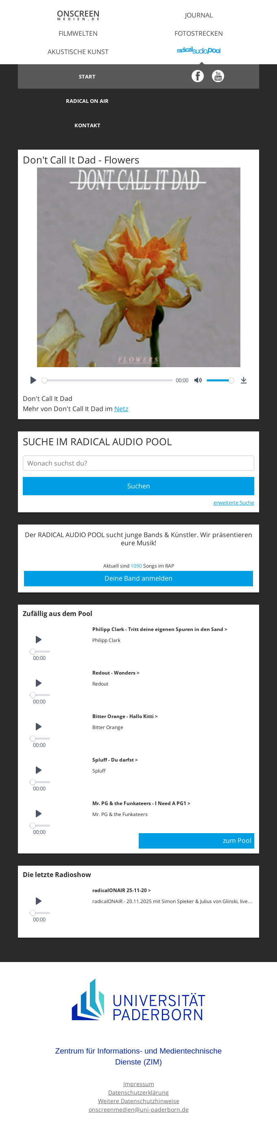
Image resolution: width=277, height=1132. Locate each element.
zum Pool (237, 816)
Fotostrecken (198, 33)
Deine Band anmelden (138, 553)
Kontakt (78, 100)
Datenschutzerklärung (138, 1067)
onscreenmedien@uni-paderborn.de (139, 1084)
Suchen (138, 461)
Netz (121, 384)
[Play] (33, 356)
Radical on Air (198, 76)
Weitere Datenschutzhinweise (138, 1076)
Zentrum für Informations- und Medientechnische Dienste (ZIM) (138, 1032)
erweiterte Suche (234, 478)
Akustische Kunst (78, 51)
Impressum (138, 1059)
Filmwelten (78, 33)
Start (78, 76)
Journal (199, 15)
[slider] (107, 356)
